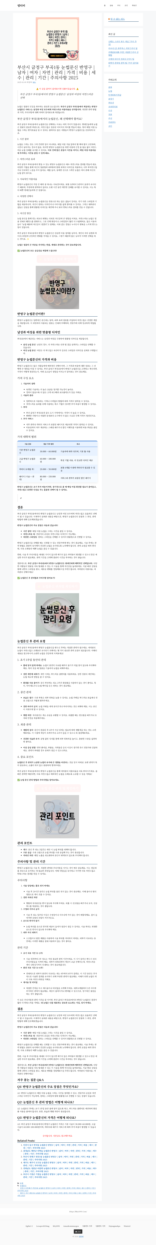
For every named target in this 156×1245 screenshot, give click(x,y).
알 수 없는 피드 (117, 18)
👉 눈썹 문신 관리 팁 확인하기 (57, 788)
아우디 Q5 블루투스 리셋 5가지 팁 (122, 48)
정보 (110, 114)
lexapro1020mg (42, 1226)
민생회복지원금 (114, 94)
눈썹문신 (23, 1185)
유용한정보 (113, 106)
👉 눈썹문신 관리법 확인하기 (57, 586)
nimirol (127, 1226)
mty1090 (56, 1226)
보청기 (111, 98)
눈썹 (21, 1183)
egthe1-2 (29, 1226)
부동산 (134, 5)
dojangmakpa (114, 1226)
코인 (126, 5)
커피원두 (112, 122)
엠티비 (21, 5)
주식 (118, 5)
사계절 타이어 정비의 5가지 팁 (121, 59)
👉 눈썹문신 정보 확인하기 (57, 259)
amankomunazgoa (71, 1226)
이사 (110, 110)
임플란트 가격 (87, 1226)
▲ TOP (78, 1231)
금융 (111, 5)
